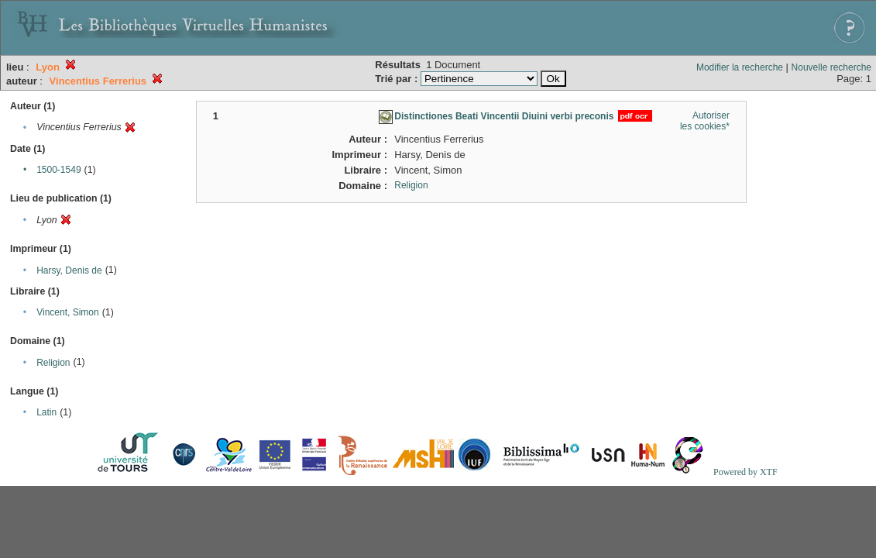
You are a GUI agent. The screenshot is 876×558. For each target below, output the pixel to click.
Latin (46, 412)
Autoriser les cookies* (705, 121)
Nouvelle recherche (831, 67)
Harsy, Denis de (68, 270)
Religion (53, 362)
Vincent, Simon (67, 312)
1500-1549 (58, 169)
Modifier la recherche (739, 67)
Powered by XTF (745, 472)
